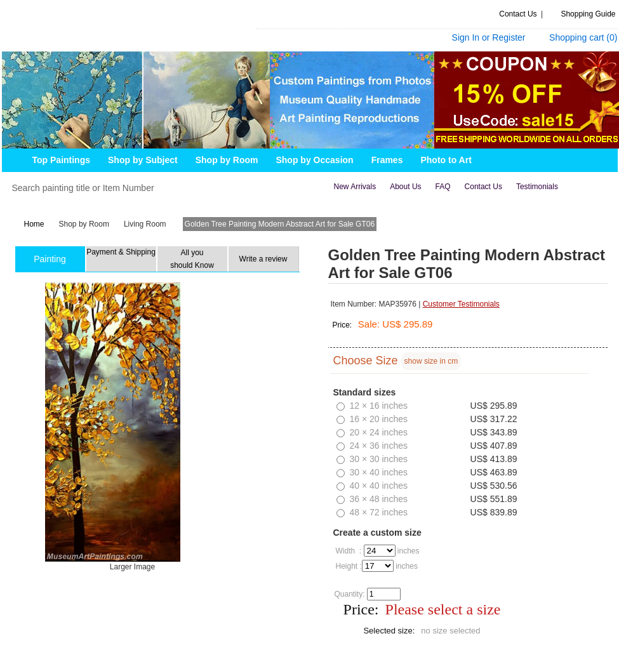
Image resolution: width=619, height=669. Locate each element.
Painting (50, 259)
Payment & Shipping (121, 252)
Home (34, 224)
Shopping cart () (583, 37)
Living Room (145, 224)
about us (405, 186)
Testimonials (537, 186)
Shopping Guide (588, 14)
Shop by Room (84, 224)
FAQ (443, 186)
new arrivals (355, 186)
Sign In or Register (489, 37)
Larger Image (132, 566)
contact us (483, 186)
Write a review (263, 259)
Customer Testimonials (461, 304)
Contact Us (517, 14)
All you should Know (192, 259)
